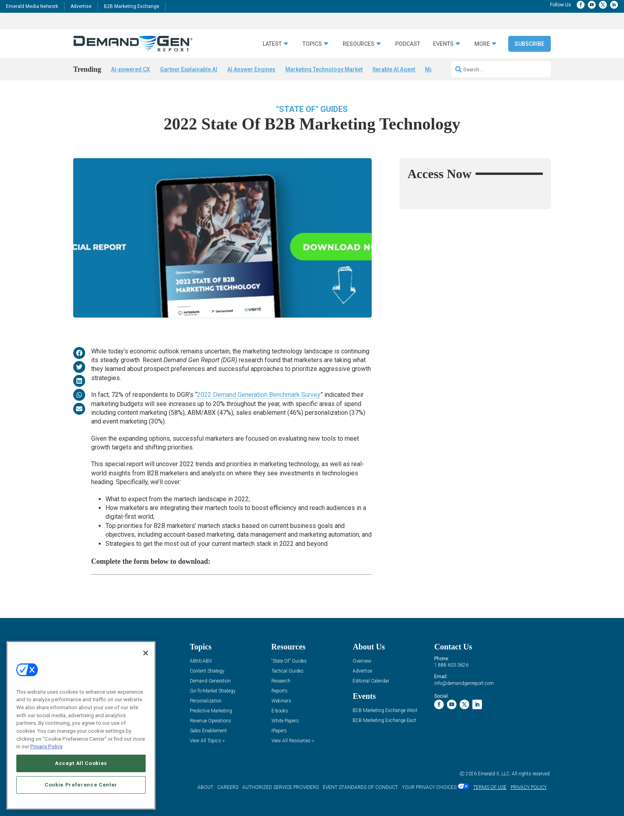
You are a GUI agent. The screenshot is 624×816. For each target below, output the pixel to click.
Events (443, 44)
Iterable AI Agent (393, 69)
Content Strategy (207, 671)
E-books (279, 711)
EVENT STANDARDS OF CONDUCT (360, 787)
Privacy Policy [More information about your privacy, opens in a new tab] (46, 746)
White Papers (285, 721)
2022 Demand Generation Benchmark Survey (258, 394)
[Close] (145, 653)
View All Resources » (292, 740)
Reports (279, 691)
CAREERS (227, 787)
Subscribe (529, 44)
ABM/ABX (201, 661)
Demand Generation (210, 681)
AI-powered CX (130, 69)
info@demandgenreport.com (464, 683)
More (482, 44)
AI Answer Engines (251, 69)
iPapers (279, 731)
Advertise (81, 6)
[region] (81, 725)
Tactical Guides (287, 671)
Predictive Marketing (211, 711)
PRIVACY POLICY (529, 787)
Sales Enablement (208, 731)
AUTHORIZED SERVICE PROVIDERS (280, 787)
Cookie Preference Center (81, 785)
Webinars (281, 701)
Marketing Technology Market (324, 69)
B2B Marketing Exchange (131, 6)
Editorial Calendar (371, 681)
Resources (358, 44)
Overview (362, 661)
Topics (312, 44)
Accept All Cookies (81, 763)
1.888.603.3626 (451, 665)
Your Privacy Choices (429, 787)
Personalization (206, 701)
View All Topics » (207, 740)
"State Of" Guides (312, 109)
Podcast (407, 44)
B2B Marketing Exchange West (385, 710)
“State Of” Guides (289, 661)
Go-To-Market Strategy (213, 691)
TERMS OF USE (490, 787)
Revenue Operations (210, 721)
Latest (272, 44)
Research (281, 681)
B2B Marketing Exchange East (384, 720)
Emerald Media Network (32, 6)
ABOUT (205, 787)
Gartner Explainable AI (188, 69)
